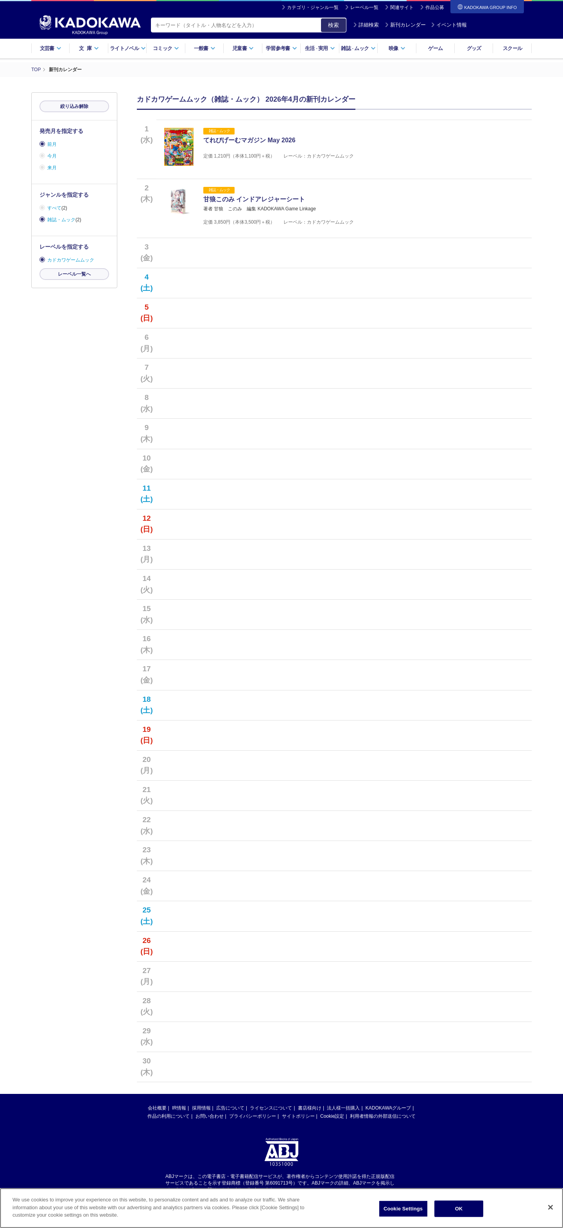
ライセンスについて (271, 1112)
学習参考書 (281, 48)
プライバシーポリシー (252, 1121)
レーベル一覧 (364, 7)
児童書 (243, 48)
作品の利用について (168, 1121)
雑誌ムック (358, 48)
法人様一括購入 (343, 1112)
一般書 (204, 48)
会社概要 (157, 1112)
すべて (54, 208)
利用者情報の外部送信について (383, 1121)
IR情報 (179, 1112)
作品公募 (434, 7)
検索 (333, 25)
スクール (512, 48)
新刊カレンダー (405, 25)
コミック (166, 48)
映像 (397, 48)
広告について (230, 1112)
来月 (52, 167)
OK (459, 1218)
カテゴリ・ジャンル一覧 (313, 7)
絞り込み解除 (74, 106)
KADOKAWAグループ (388, 1112)
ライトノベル (128, 48)
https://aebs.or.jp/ (253, 1194)
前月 (52, 144)
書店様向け (309, 1112)
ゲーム (435, 48)
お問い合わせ (209, 1121)
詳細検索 (366, 25)
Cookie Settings (403, 1218)
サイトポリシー (298, 1121)
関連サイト (402, 7)
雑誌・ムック (61, 219)
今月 (52, 156)
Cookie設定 (332, 1121)
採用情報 (201, 1112)
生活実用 (320, 48)
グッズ (474, 48)
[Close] (550, 1217)
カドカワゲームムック (70, 260)
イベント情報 (449, 25)
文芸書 (50, 48)
